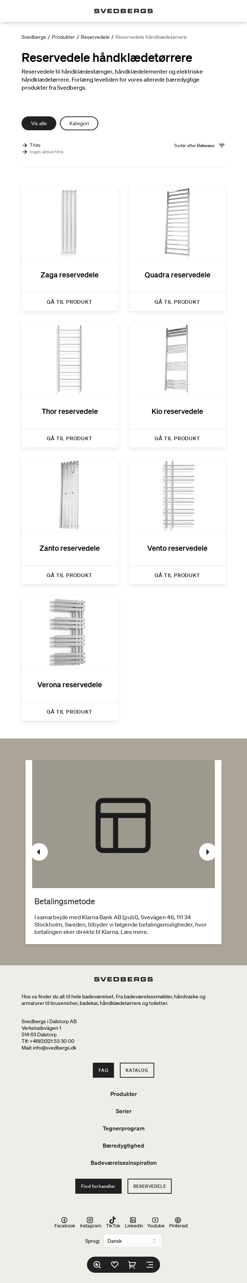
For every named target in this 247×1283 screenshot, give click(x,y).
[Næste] (208, 852)
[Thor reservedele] (69, 385)
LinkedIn (134, 1222)
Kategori (79, 123)
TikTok (113, 1222)
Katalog (137, 1070)
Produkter (63, 37)
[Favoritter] (114, 1264)
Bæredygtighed (123, 1145)
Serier (124, 1111)
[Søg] (97, 1264)
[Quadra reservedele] (177, 248)
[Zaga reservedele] (69, 248)
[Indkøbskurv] (132, 1264)
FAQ (103, 1070)
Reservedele (95, 37)
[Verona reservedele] (69, 658)
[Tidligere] (39, 852)
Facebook (64, 1222)
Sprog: (92, 1241)
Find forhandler (98, 1186)
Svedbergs (34, 37)
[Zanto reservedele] (69, 521)
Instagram (90, 1222)
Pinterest (178, 1222)
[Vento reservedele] (177, 521)
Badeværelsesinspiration (124, 1162)
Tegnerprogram (124, 1128)
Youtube (155, 1222)
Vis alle (39, 123)
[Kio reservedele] (177, 385)
